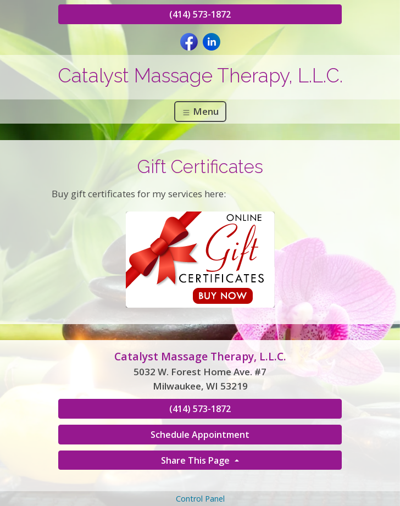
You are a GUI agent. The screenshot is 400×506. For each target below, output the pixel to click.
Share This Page (196, 460)
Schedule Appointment (200, 435)
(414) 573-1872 (200, 14)
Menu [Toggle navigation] (200, 111)
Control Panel (200, 498)
